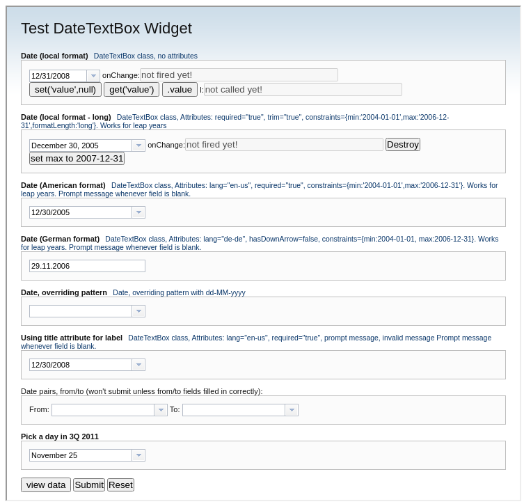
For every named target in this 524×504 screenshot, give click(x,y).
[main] (263, 252)
